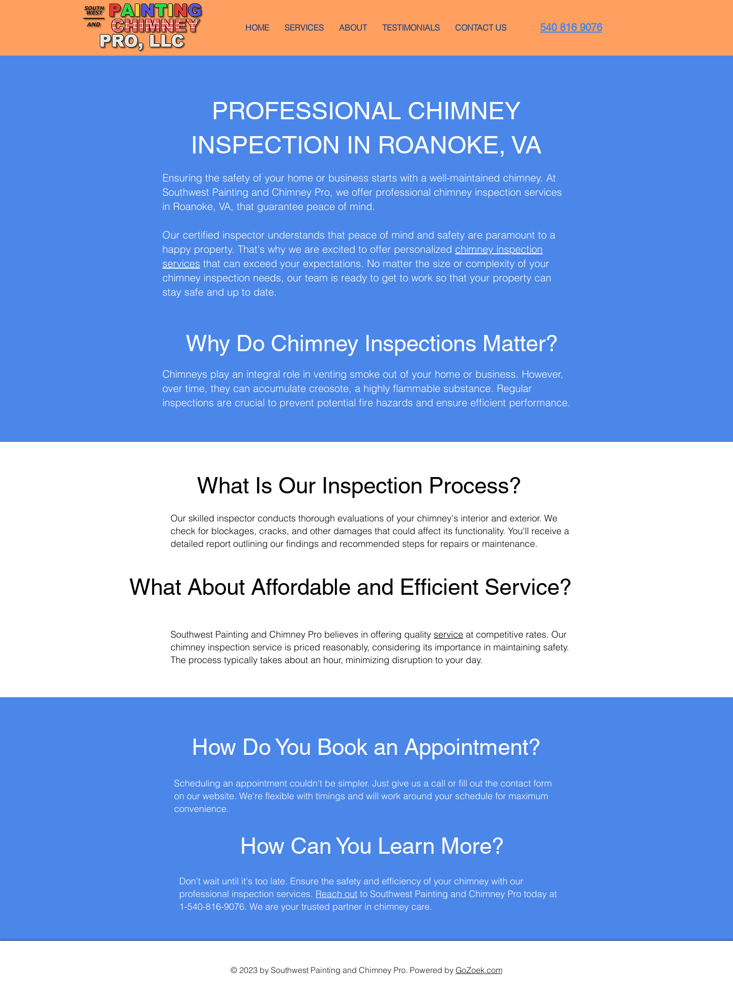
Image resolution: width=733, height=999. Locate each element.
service (448, 634)
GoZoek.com (479, 970)
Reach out (336, 894)
